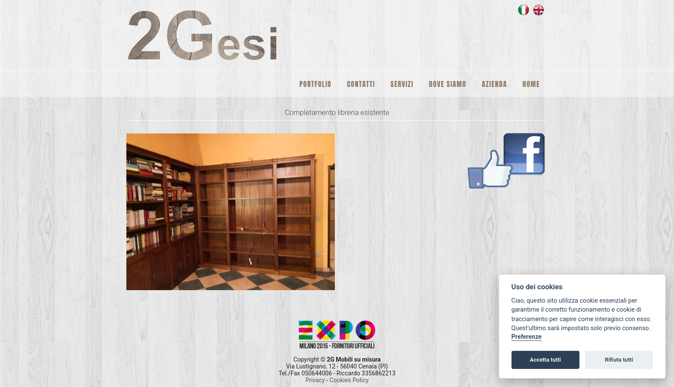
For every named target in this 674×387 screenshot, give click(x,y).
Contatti (361, 84)
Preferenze (527, 337)
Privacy (315, 380)
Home (531, 84)
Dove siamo (447, 84)
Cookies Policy (348, 380)
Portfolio (316, 84)
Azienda (494, 84)
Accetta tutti (545, 359)
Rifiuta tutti (619, 359)
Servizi (402, 84)
